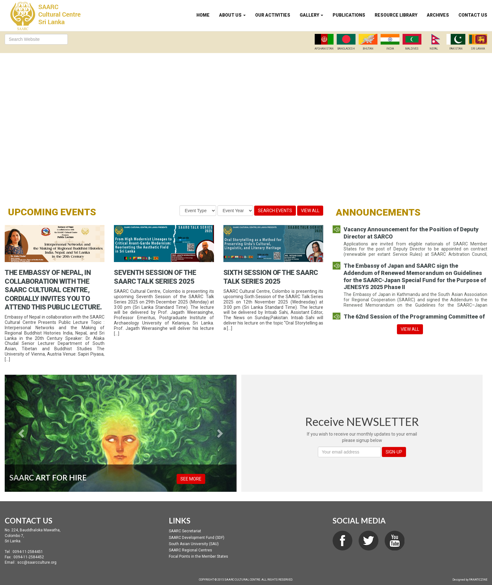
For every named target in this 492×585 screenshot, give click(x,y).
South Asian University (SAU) (194, 544)
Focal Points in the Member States (198, 556)
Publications (349, 15)
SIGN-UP (394, 451)
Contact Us (472, 15)
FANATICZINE (478, 579)
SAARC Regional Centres (190, 550)
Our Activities (272, 15)
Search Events (275, 210)
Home (203, 15)
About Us (232, 15)
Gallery (311, 15)
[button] (22, 433)
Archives (438, 15)
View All (310, 210)
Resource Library (396, 15)
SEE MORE (190, 478)
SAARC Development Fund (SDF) (196, 537)
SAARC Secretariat (185, 531)
